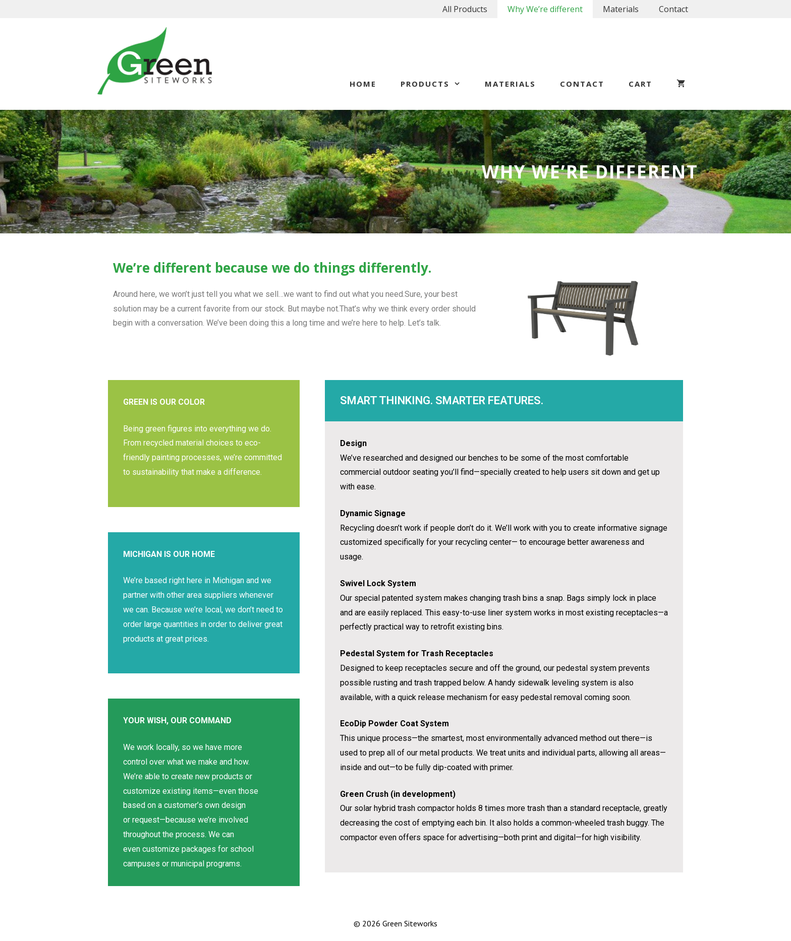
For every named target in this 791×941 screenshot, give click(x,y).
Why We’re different (545, 9)
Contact (673, 9)
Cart (640, 84)
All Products (464, 9)
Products (437, 84)
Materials (621, 9)
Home (363, 84)
